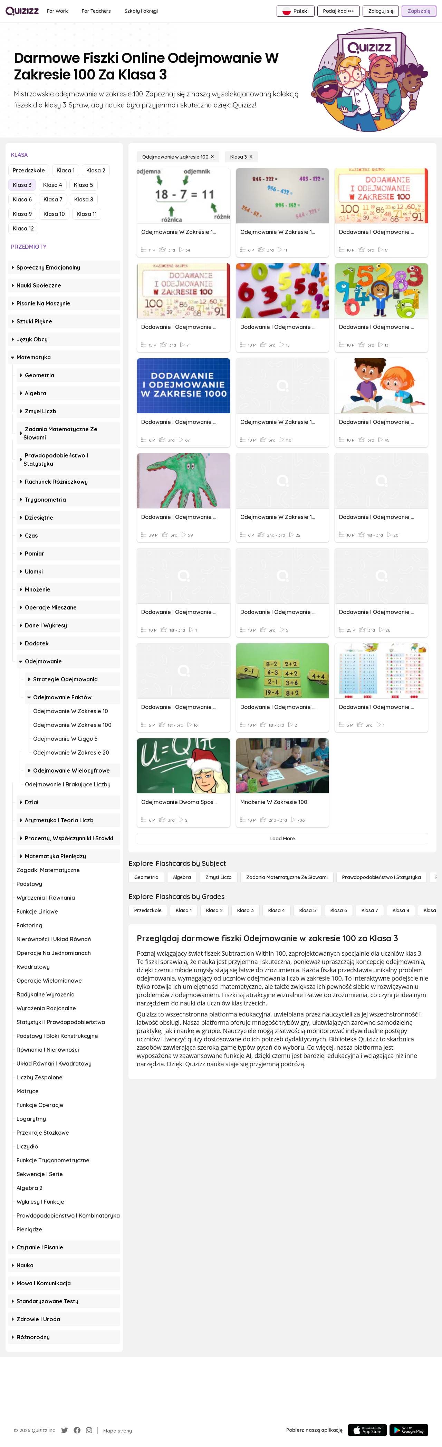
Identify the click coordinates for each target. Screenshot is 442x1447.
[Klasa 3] (241, 156)
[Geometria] (146, 877)
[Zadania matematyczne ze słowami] (287, 877)
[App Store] (367, 1430)
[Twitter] (64, 1430)
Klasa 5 (83, 184)
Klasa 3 (22, 184)
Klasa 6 (22, 199)
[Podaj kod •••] (338, 11)
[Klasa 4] (276, 910)
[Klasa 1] (183, 910)
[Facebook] (77, 1430)
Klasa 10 (54, 213)
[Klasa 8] (401, 910)
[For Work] (57, 11)
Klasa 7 (53, 199)
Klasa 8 (83, 199)
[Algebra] (182, 877)
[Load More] (282, 838)
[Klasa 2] (214, 910)
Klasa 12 (23, 228)
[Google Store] (409, 1430)
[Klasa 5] (308, 910)
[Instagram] (89, 1430)
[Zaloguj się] (381, 11)
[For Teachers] (96, 11)
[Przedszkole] (147, 910)
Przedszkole (29, 170)
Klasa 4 (52, 184)
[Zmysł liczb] (219, 877)
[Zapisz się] (419, 11)
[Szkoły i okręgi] (141, 11)
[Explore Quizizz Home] (22, 11)
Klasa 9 (22, 213)
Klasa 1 (66, 170)
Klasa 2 (95, 170)
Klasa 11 (87, 213)
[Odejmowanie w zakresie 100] (178, 156)
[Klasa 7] (370, 910)
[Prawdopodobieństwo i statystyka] (381, 877)
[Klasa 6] (339, 910)
